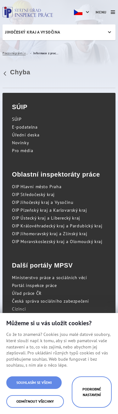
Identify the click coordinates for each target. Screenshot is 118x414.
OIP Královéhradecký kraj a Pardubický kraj (57, 226)
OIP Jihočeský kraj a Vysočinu (42, 202)
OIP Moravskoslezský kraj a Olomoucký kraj (57, 241)
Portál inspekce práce (34, 285)
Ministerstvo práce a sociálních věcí (49, 277)
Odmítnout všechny (35, 401)
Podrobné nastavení (91, 392)
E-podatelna (25, 127)
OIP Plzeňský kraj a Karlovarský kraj (49, 210)
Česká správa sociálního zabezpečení (50, 301)
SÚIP (16, 119)
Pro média (22, 150)
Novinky (20, 143)
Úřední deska (25, 135)
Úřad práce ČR (27, 293)
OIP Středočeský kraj (33, 194)
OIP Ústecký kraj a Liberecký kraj (46, 218)
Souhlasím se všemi (34, 382)
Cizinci (19, 309)
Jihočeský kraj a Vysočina (32, 32)
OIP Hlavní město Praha (36, 186)
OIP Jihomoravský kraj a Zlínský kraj (49, 233)
